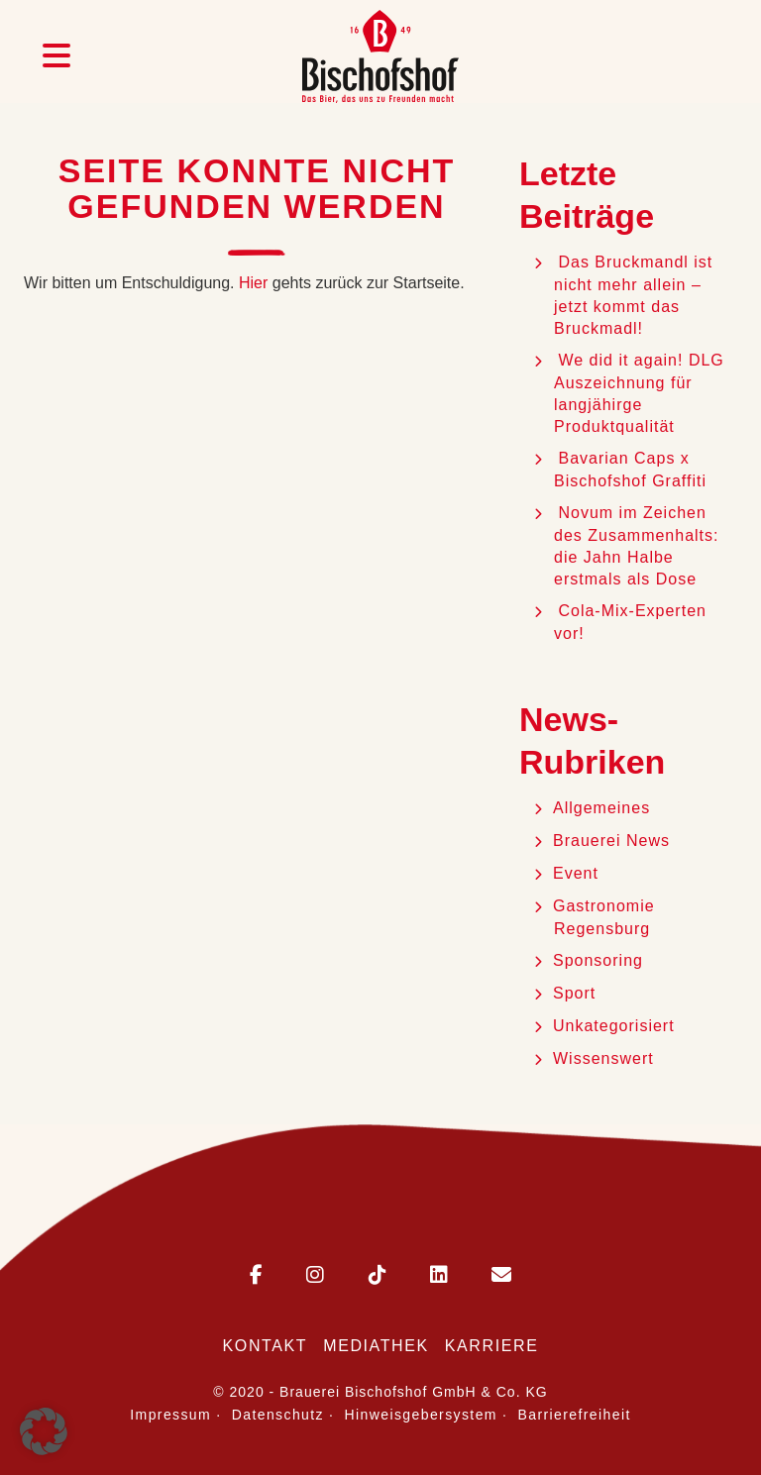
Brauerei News (611, 840)
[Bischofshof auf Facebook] (256, 1276)
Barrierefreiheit (574, 1414)
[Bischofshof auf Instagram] (295, 1276)
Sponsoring (598, 960)
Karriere (492, 1345)
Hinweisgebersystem (421, 1414)
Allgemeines (601, 807)
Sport (574, 993)
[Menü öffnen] (56, 56)
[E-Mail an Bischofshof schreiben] (481, 1276)
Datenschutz (278, 1414)
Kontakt (265, 1345)
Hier (253, 282)
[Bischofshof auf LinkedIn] (419, 1276)
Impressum (170, 1414)
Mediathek (376, 1345)
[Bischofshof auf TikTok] (357, 1276)
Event (575, 873)
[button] (43, 1431)
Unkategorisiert (614, 1025)
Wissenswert (603, 1058)
